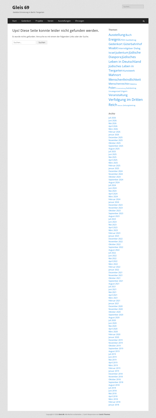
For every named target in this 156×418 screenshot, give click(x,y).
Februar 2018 (114, 402)
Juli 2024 (112, 185)
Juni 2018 (113, 390)
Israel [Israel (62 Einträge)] (112, 52)
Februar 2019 (114, 368)
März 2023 (113, 230)
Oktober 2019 (115, 345)
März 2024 (113, 196)
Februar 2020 (114, 334)
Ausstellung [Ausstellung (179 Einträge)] (117, 35)
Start (14, 21)
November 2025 (116, 140)
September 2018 (116, 382)
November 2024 (116, 174)
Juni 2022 (113, 255)
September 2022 (116, 247)
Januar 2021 (114, 303)
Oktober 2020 (115, 312)
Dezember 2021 (116, 272)
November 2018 (116, 376)
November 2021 (116, 275)
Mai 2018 (112, 393)
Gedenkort (26, 21)
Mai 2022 (112, 258)
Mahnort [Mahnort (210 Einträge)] (115, 75)
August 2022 (114, 250)
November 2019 (116, 343)
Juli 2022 (112, 253)
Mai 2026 (112, 123)
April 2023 (113, 227)
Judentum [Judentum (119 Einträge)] (122, 52)
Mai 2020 (112, 326)
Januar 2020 (114, 337)
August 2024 (114, 182)
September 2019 (116, 348)
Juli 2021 (112, 286)
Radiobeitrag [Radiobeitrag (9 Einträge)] (131, 88)
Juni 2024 (113, 188)
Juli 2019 (112, 354)
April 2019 (113, 362)
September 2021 (116, 281)
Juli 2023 (112, 219)
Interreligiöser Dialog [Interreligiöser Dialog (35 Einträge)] (129, 48)
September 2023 (116, 213)
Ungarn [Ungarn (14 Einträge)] (124, 91)
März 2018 (113, 399)
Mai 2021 (112, 292)
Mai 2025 (112, 157)
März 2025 (113, 162)
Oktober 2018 (115, 379)
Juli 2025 (112, 151)
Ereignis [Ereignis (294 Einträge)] (115, 39)
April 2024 (113, 193)
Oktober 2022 (115, 244)
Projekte (39, 21)
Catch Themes (104, 414)
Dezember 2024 (116, 171)
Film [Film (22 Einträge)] (123, 39)
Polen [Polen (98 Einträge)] (112, 88)
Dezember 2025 (116, 137)
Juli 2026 (112, 117)
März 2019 (113, 365)
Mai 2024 (112, 191)
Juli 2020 (112, 320)
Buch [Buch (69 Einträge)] (128, 35)
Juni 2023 (113, 222)
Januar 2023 (114, 236)
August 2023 (114, 216)
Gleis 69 (20, 7)
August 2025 (114, 148)
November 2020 (116, 309)
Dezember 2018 (116, 374)
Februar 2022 (114, 267)
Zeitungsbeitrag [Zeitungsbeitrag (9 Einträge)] (129, 105)
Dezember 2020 (116, 306)
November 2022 (116, 241)
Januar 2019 (114, 371)
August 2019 (114, 351)
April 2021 (113, 295)
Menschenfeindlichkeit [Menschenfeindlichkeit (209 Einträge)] (125, 79)
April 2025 (113, 160)
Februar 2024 (114, 199)
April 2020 (113, 328)
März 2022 (113, 264)
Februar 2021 (114, 300)
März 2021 (113, 298)
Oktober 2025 (115, 143)
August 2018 (114, 385)
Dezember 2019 (116, 340)
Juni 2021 (113, 289)
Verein (50, 21)
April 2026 (113, 126)
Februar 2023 (114, 233)
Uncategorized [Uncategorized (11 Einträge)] (114, 91)
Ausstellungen (64, 21)
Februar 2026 (114, 132)
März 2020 (113, 331)
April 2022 (113, 261)
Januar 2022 (114, 269)
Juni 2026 (113, 120)
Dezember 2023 (116, 205)
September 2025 (116, 146)
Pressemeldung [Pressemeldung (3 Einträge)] (121, 88)
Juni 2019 (113, 357)
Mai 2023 (112, 224)
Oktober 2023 (115, 210)
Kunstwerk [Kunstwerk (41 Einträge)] (129, 70)
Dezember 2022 (116, 238)
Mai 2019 (112, 359)
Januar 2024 (114, 202)
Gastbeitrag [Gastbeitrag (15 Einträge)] (131, 40)
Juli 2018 (112, 388)
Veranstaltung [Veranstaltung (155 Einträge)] (118, 95)
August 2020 (114, 317)
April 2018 (113, 396)
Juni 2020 (113, 323)
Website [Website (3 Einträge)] (120, 105)
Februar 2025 (114, 165)
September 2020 (116, 314)
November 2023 (116, 207)
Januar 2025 (114, 168)
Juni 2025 (113, 154)
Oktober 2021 (115, 278)
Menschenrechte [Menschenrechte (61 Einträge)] (119, 83)
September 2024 (116, 179)
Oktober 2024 (115, 177)
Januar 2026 (114, 134)
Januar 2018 (114, 404)
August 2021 (114, 283)
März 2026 (113, 129)
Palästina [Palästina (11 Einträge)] (133, 84)
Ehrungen (79, 21)
